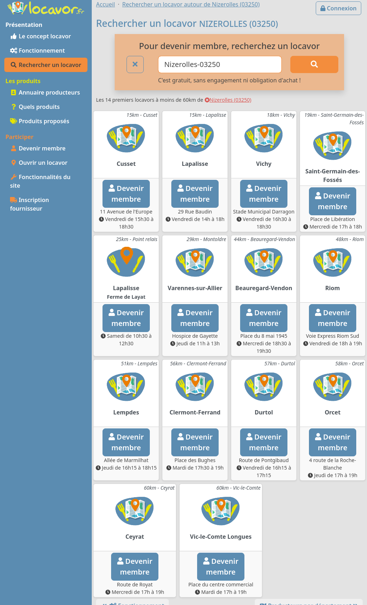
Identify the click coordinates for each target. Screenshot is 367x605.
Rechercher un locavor (45, 65)
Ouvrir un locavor (38, 163)
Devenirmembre (126, 193)
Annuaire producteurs (45, 92)
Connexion (338, 8)
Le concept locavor (40, 36)
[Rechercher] (314, 64)
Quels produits (35, 107)
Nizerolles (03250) (228, 99)
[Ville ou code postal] (220, 64)
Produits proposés (39, 121)
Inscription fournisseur (29, 204)
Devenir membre (38, 148)
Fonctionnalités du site (40, 181)
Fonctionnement (37, 50)
